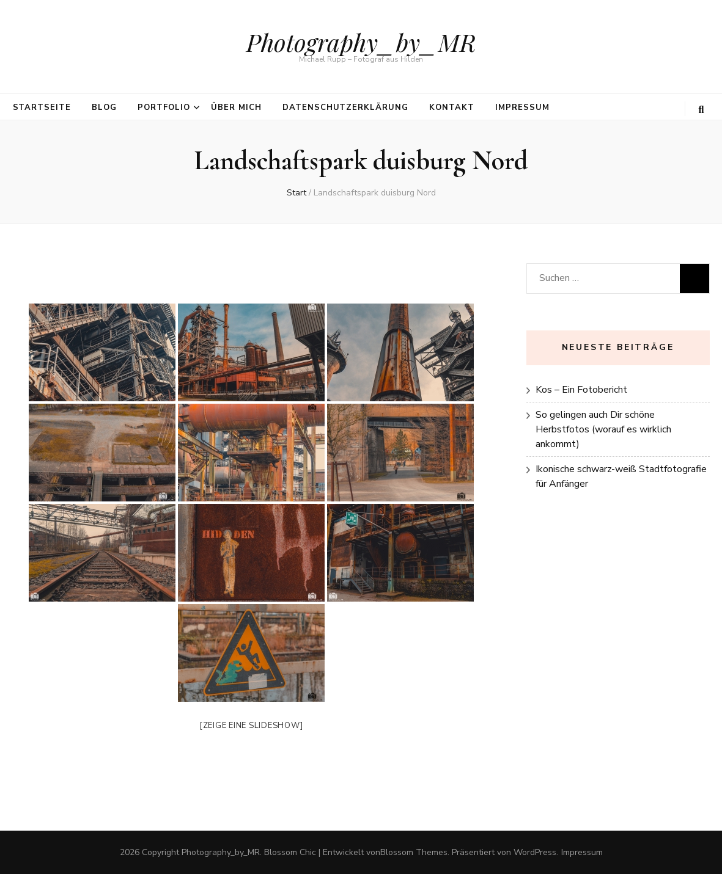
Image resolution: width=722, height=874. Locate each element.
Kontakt (451, 107)
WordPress (535, 852)
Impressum (522, 107)
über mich (236, 107)
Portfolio (164, 107)
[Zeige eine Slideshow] (251, 725)
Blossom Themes (414, 852)
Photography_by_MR (361, 42)
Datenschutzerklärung (345, 107)
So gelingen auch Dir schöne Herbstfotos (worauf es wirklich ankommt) (603, 429)
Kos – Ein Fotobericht (581, 389)
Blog (104, 107)
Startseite (42, 107)
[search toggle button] (701, 110)
